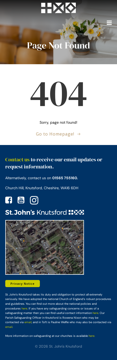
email (27, 322)
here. (92, 336)
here (24, 308)
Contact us (17, 159)
